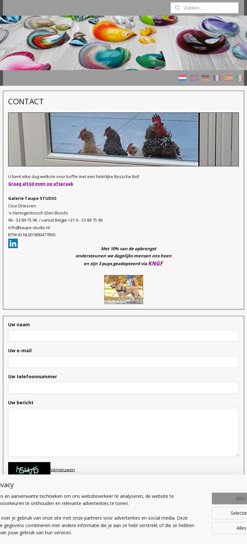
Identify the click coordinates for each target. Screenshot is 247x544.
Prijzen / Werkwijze (28, 236)
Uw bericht (91, 386)
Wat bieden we (24, 269)
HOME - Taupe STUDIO (33, 151)
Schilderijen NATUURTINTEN (26, 185)
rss (171, 521)
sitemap (158, 521)
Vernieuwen (133, 453)
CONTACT (19, 301)
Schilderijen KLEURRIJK (32, 167)
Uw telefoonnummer (103, 360)
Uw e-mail (90, 334)
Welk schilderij (23, 253)
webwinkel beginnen (196, 521)
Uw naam (90, 308)
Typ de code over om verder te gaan (121, 482)
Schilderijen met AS (28, 204)
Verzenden (95, 493)
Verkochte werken (27, 220)
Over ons (18, 285)
